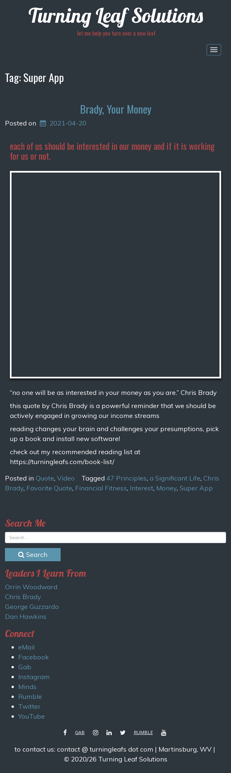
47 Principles (126, 478)
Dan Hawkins (25, 616)
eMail (26, 647)
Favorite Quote (49, 488)
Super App (196, 488)
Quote (45, 478)
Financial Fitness (101, 488)
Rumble (30, 696)
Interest (141, 488)
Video (66, 478)
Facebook (33, 657)
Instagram (34, 677)
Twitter (29, 706)
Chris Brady (23, 597)
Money (166, 488)
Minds (27, 686)
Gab (24, 667)
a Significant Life (175, 478)
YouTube (31, 716)
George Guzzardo (32, 606)
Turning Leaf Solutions (115, 15)
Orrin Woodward (31, 587)
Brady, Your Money (115, 109)
